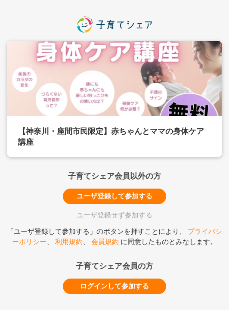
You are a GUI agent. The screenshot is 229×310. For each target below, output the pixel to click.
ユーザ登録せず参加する (114, 215)
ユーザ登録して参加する (114, 196)
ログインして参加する (114, 286)
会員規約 (105, 242)
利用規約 (69, 242)
